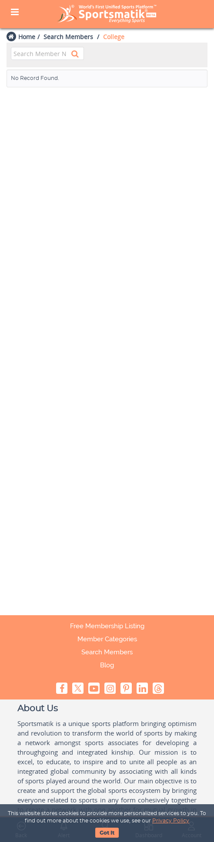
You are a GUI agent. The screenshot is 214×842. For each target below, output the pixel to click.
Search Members (68, 37)
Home (26, 37)
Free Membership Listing (107, 626)
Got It (107, 832)
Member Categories (107, 639)
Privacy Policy (170, 820)
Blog (107, 665)
